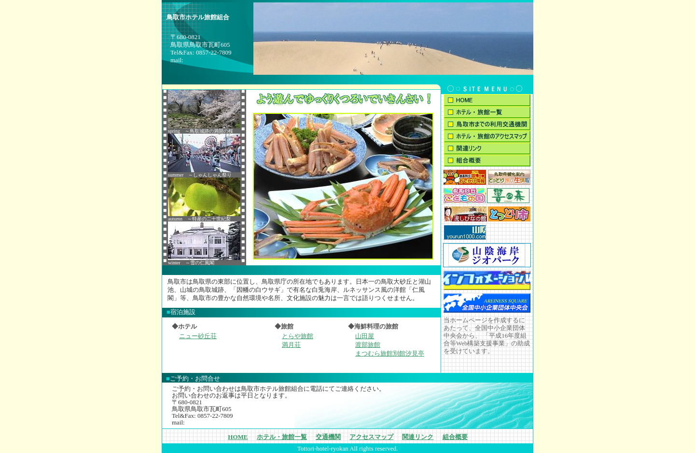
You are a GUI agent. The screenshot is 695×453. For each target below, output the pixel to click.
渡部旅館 (367, 344)
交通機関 (328, 436)
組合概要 (455, 436)
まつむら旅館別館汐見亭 (389, 353)
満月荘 (291, 344)
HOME (238, 436)
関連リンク (417, 436)
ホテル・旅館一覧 (282, 436)
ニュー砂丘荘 (198, 336)
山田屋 (364, 336)
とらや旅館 (297, 336)
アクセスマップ (371, 436)
